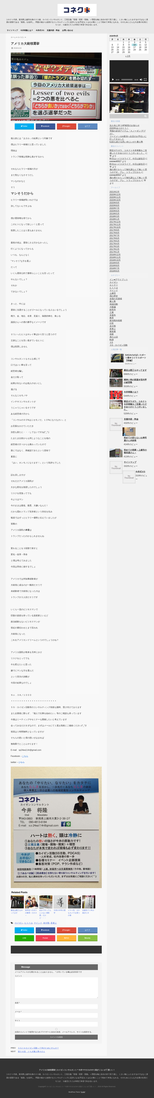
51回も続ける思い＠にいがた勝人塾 (126, 142)
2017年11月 (115, 224)
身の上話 (114, 337)
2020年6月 (115, 211)
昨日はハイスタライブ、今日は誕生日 (127, 159)
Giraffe (83, 1091)
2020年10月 (115, 200)
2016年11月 (115, 257)
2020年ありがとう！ (119, 128)
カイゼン (19, 920)
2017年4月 (115, 244)
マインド (38, 920)
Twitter (24, 126)
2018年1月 (115, 219)
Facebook (45, 126)
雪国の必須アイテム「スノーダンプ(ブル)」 (128, 132)
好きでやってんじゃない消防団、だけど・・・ (45, 913)
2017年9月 (115, 230)
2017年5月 (115, 241)
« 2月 (127, 56)
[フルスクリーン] (145, 79)
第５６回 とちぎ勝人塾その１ (31, 1050)
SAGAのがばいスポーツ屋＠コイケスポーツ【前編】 (135, 358)
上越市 (113, 293)
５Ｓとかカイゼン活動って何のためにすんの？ (38, 1047)
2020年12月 (115, 194)
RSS (66, 936)
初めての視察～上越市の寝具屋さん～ (135, 451)
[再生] (113, 79)
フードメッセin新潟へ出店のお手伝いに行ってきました (128, 137)
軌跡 (112, 340)
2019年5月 (115, 214)
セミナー (114, 285)
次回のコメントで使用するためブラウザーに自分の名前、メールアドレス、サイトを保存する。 (54, 1031)
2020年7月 (115, 208)
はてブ (87, 126)
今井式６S (40, 30)
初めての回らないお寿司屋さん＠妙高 (135, 439)
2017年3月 (115, 246)
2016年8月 (115, 265)
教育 (112, 318)
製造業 (113, 331)
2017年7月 (115, 235)
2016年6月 (115, 271)
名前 (17, 1002)
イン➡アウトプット (119, 279)
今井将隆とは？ (26, 30)
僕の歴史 (114, 296)
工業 (112, 312)
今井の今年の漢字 (60, 911)
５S (111, 342)
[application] (129, 71)
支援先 (113, 315)
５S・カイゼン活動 (119, 345)
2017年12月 (115, 222)
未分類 (46, 920)
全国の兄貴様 (116, 299)
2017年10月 (115, 227)
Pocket (45, 936)
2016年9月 (115, 263)
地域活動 (114, 304)
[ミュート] (141, 79)
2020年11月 (115, 197)
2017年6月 (115, 238)
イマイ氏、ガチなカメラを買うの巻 (74, 912)
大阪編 (113, 307)
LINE (24, 936)
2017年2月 (115, 249)
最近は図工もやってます (17, 912)
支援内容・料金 (53, 30)
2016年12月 (115, 254)
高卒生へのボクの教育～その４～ (31, 912)
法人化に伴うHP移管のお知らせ (124, 125)
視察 (112, 334)
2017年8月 (115, 233)
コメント (18, 975)
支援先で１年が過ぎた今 (88, 912)
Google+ (66, 126)
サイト (17, 1019)
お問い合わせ (67, 30)
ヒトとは (28, 920)
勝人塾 (113, 301)
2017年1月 (115, 252)
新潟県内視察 (116, 320)
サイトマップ (12, 30)
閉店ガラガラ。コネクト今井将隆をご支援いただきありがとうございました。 (135, 405)
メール (18, 1011)
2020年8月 (115, 205)
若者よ (54, 920)
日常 (112, 323)
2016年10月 (115, 260)
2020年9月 (115, 203)
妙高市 (113, 310)
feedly (88, 936)
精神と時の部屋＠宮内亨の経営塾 (135, 381)
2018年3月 (115, 216)
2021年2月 (115, 192)
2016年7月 (115, 268)
